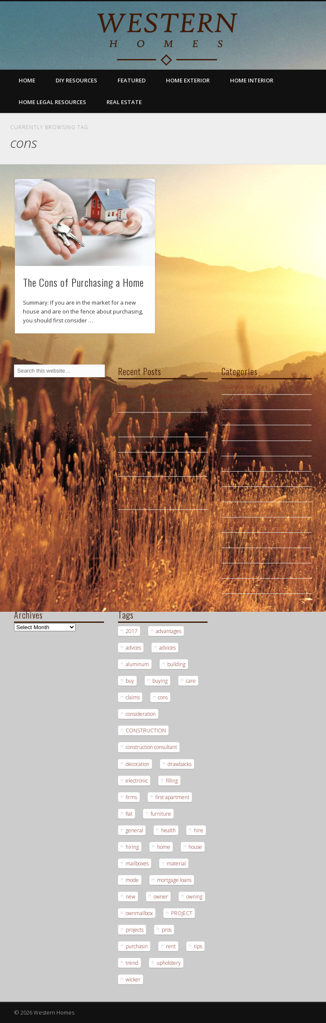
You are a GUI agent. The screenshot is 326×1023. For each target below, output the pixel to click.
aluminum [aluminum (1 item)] (137, 664)
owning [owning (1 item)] (194, 896)
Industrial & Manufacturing (255, 524)
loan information (242, 540)
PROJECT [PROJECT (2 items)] (181, 913)
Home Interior (251, 80)
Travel (229, 586)
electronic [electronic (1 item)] (137, 780)
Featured (132, 80)
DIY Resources (76, 80)
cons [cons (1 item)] (163, 697)
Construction (238, 402)
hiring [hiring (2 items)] (132, 847)
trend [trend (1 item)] (132, 962)
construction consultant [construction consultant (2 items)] (151, 747)
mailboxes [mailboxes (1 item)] (137, 863)
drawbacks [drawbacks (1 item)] (179, 764)
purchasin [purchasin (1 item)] (137, 946)
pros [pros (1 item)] (166, 929)
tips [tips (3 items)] (198, 946)
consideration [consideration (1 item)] (141, 714)
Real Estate (124, 102)
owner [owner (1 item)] (161, 896)
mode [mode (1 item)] (132, 880)
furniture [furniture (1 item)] (161, 813)
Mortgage (233, 555)
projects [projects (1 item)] (134, 929)
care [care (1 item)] (191, 680)
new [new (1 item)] (130, 896)
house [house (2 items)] (195, 847)
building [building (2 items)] (176, 664)
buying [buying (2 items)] (160, 680)
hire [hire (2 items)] (198, 830)
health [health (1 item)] (168, 830)
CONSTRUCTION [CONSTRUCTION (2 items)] (146, 730)
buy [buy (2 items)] (130, 680)
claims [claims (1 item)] (133, 697)
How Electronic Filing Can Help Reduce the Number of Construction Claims (156, 493)
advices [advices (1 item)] (167, 647)
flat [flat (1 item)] (129, 813)
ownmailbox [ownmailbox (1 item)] (139, 913)
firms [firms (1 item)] (131, 797)
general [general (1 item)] (134, 830)
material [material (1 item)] (176, 863)
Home (27, 80)
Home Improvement (247, 479)
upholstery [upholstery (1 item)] (169, 962)
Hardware (234, 448)
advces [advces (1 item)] (133, 647)
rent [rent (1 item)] (171, 946)
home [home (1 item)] (163, 847)
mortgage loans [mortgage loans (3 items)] (174, 880)
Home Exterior (188, 80)
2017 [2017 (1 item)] (132, 631)
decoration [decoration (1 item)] (137, 764)
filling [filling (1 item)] (172, 780)
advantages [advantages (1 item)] (168, 631)
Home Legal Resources (52, 102)
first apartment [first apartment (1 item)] (172, 797)
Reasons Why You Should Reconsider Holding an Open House (154, 395)
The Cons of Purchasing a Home (83, 282)
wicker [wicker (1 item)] (133, 979)
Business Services (244, 386)
